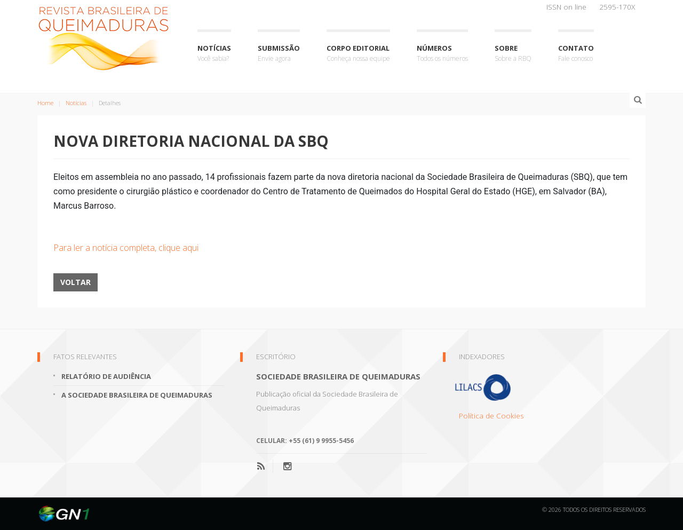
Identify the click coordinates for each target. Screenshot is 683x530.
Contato (576, 53)
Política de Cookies (491, 415)
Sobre (513, 53)
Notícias (214, 53)
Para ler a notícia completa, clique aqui (125, 248)
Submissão (279, 53)
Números (442, 53)
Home (45, 103)
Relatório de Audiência (106, 376)
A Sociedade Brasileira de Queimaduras (136, 395)
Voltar (75, 282)
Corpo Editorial (358, 53)
